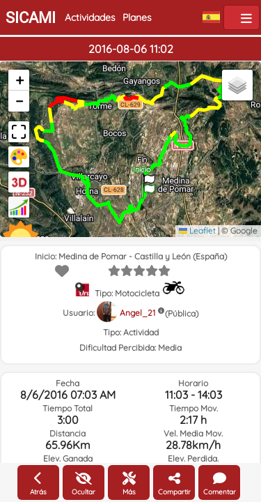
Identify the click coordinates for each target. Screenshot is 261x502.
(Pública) (181, 313)
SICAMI (31, 17)
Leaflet (197, 230)
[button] (148, 186)
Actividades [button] (90, 17)
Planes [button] (137, 17)
